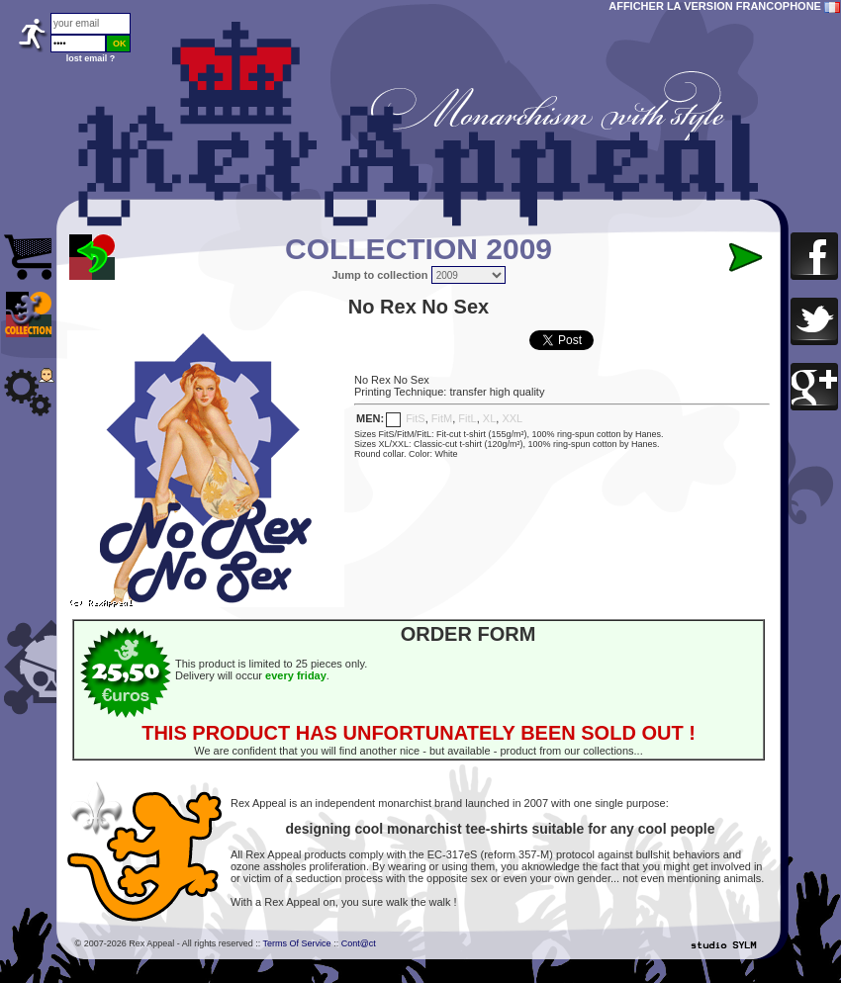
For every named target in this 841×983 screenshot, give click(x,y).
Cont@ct (358, 943)
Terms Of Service (297, 943)
